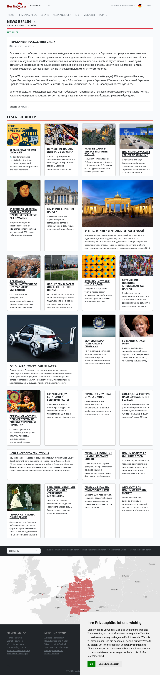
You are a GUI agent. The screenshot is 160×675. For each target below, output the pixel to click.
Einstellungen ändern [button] (109, 664)
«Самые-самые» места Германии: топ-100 (96, 151)
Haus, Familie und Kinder (56, 640)
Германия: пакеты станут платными (97, 489)
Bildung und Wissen (53, 650)
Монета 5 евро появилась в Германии (94, 343)
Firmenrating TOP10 (16, 647)
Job (77, 15)
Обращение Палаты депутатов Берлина (60, 150)
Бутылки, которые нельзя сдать (97, 283)
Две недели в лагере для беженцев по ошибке (60, 287)
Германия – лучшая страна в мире (98, 396)
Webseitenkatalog (15, 644)
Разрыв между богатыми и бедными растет (58, 397)
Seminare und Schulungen (56, 647)
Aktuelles (32, 25)
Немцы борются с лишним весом (134, 455)
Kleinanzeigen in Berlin (140, 549)
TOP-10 (103, 15)
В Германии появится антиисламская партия (133, 284)
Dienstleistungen (15, 640)
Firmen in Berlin (14, 637)
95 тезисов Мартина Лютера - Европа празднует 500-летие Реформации (23, 214)
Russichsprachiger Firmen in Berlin (62, 549)
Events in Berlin (51, 653)
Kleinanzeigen (62, 15)
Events (45, 15)
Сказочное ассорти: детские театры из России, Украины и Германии (23, 421)
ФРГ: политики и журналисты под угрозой (114, 231)
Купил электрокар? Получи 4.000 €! (33, 365)
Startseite (11, 25)
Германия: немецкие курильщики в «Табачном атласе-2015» (61, 492)
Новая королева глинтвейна (29, 453)
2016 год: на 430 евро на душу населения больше (136, 397)
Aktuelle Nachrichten (54, 637)
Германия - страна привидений (22, 516)
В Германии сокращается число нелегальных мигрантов (23, 286)
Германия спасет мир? (133, 342)
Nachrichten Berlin (118, 549)
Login (148, 5)
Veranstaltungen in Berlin (94, 549)
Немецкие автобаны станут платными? (136, 154)
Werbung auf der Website (123, 5)
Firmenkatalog (27, 15)
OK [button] (91, 664)
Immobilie (89, 15)
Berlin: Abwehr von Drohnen (23, 151)
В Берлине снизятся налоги (60, 210)
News (11, 15)
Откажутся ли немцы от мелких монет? (134, 490)
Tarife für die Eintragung (18, 650)
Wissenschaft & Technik (55, 644)
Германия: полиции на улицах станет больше (98, 456)
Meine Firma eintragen (17, 653)
